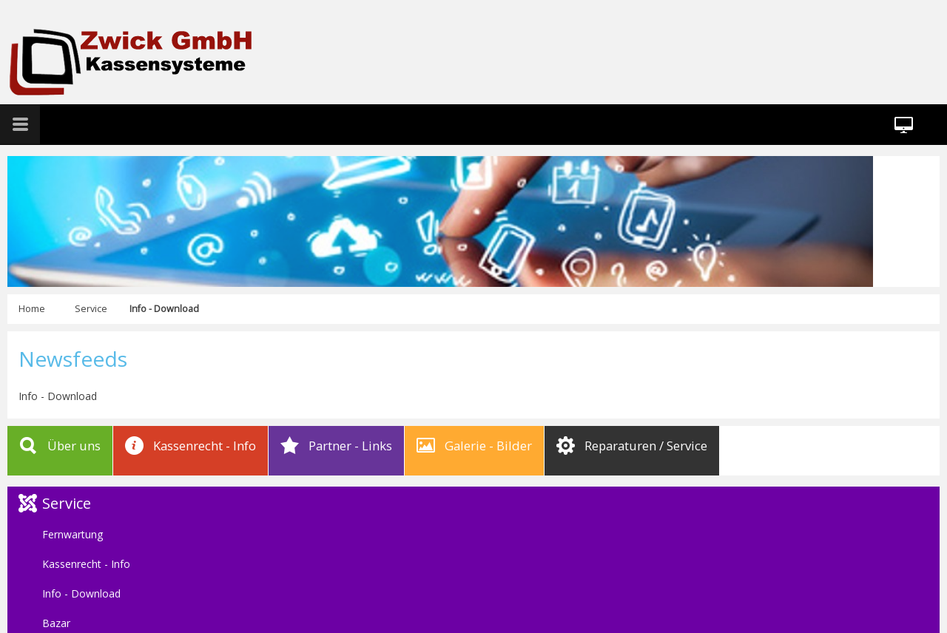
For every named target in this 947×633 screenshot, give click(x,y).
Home (31, 308)
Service (91, 308)
